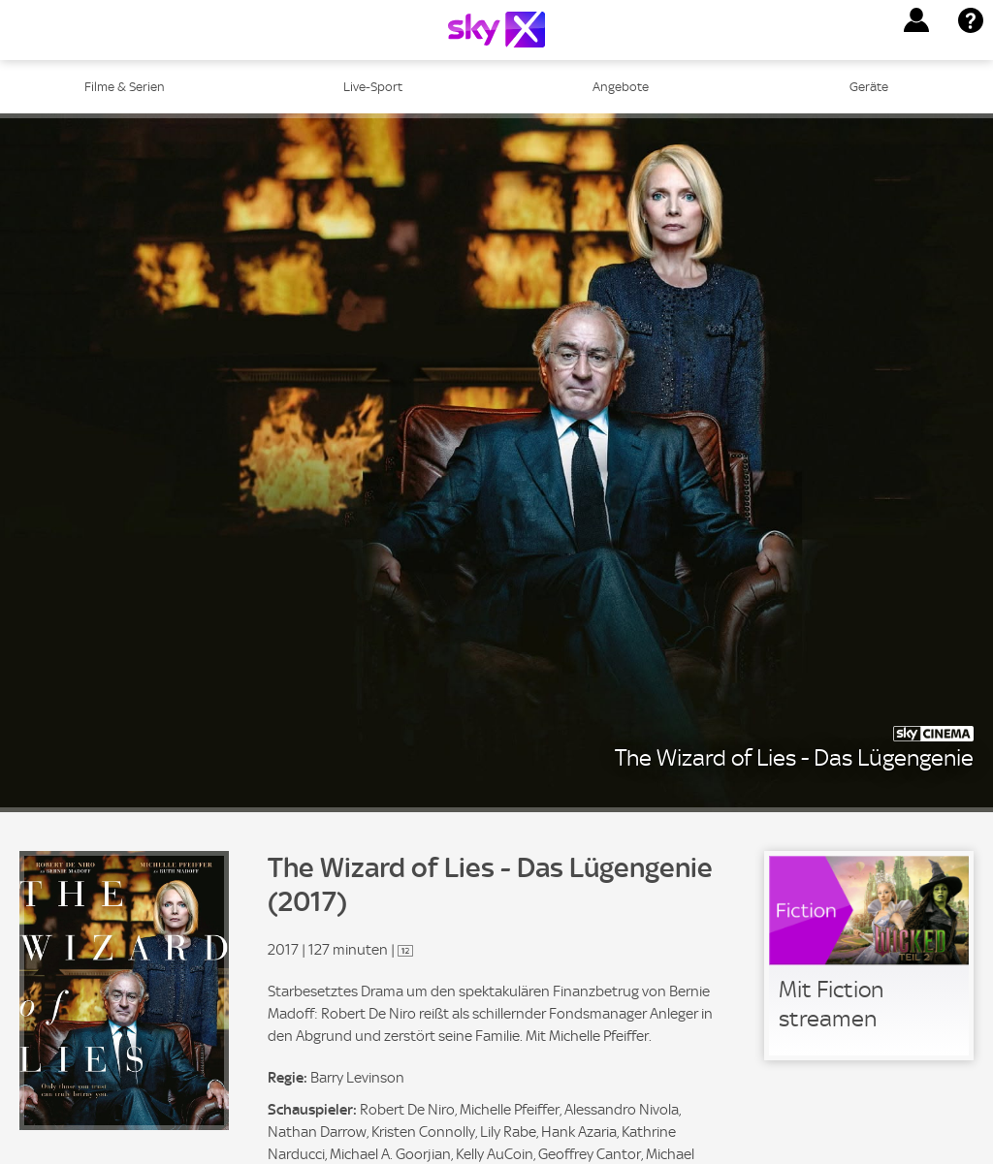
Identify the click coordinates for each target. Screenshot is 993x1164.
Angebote (621, 86)
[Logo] (496, 29)
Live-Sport (372, 86)
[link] (869, 955)
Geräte (868, 86)
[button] (916, 20)
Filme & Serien (124, 86)
